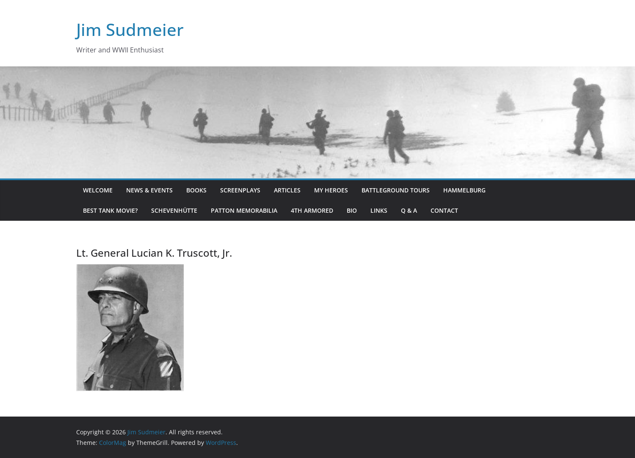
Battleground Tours (396, 190)
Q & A (409, 210)
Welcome (98, 190)
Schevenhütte (174, 210)
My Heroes (331, 190)
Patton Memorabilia (244, 210)
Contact (444, 210)
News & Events (149, 190)
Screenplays (240, 190)
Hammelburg (464, 190)
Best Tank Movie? (110, 210)
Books (196, 190)
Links (378, 210)
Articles (287, 190)
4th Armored (312, 210)
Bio (352, 210)
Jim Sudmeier (130, 29)
